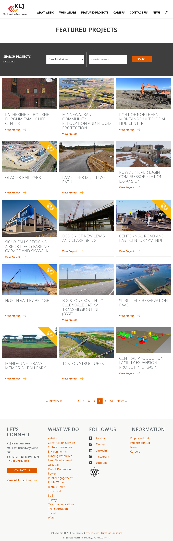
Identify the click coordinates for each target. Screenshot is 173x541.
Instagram (102, 456)
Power (52, 473)
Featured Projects (94, 12)
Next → (122, 401)
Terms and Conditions (111, 533)
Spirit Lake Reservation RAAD (143, 303)
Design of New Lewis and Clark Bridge (83, 238)
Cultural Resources (60, 447)
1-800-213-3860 (19, 461)
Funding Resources (60, 456)
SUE (50, 495)
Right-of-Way (56, 487)
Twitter (100, 444)
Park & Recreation (59, 469)
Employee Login (140, 438)
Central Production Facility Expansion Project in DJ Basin (141, 362)
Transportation (58, 509)
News (156, 12)
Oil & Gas (53, 465)
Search (141, 59)
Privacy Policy (92, 533)
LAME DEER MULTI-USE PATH (84, 180)
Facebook (102, 438)
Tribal (52, 513)
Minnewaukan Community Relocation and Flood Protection (86, 121)
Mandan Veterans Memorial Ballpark (25, 366)
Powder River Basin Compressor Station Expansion (141, 176)
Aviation (53, 438)
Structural (54, 491)
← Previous (54, 401)
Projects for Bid (140, 443)
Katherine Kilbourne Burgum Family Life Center (27, 119)
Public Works (56, 482)
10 (111, 401)
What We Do (45, 12)
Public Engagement (60, 478)
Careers (119, 12)
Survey (52, 500)
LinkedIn (101, 450)
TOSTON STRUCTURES (83, 363)
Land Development (60, 460)
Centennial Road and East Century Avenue (141, 238)
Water (52, 517)
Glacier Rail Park (23, 177)
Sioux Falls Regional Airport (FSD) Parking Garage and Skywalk (27, 246)
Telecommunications (61, 504)
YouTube (101, 463)
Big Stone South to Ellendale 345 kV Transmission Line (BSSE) (83, 307)
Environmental (57, 451)
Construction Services (62, 443)
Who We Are (67, 12)
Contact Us (139, 12)
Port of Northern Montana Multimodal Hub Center (142, 119)
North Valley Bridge (27, 300)
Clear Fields (9, 61)
